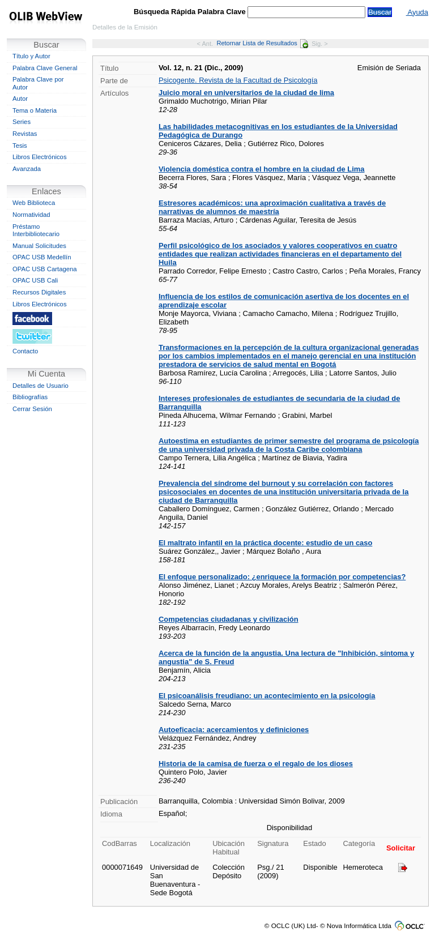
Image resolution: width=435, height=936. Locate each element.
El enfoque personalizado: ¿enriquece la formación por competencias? (282, 576)
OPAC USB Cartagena (44, 269)
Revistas (24, 133)
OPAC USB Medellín (41, 257)
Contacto (25, 351)
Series (21, 121)
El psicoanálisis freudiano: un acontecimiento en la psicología (267, 695)
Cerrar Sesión (32, 408)
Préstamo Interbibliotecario (35, 230)
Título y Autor (31, 56)
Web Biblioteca (33, 202)
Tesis (19, 145)
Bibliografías (30, 397)
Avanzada (26, 168)
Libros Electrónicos (39, 156)
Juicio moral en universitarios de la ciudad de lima (246, 92)
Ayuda (417, 12)
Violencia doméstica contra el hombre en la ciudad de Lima (262, 169)
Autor (20, 98)
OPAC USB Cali (35, 280)
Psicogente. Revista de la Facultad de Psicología (238, 80)
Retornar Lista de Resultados (262, 43)
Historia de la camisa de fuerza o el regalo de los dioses (256, 763)
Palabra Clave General (44, 68)
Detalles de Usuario (40, 385)
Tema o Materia (34, 110)
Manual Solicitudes (39, 245)
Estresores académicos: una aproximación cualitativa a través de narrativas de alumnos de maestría (272, 207)
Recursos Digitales (39, 292)
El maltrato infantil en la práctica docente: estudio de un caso (265, 542)
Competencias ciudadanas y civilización (228, 619)
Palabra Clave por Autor (38, 83)
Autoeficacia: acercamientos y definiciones (234, 729)
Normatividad (31, 214)
